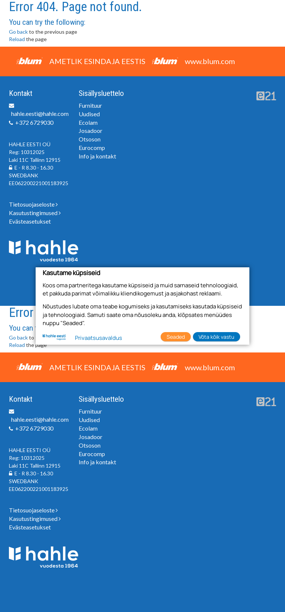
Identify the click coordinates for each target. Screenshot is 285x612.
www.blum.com (210, 61)
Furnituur (90, 105)
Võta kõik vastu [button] (216, 336)
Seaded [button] (176, 336)
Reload (17, 39)
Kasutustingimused (35, 212)
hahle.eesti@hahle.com (40, 113)
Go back (18, 32)
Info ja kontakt (97, 156)
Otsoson (90, 139)
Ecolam (88, 122)
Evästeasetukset (30, 221)
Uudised (89, 113)
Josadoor (90, 130)
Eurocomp (92, 147)
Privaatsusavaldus (98, 338)
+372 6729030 (34, 122)
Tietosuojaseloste (33, 204)
